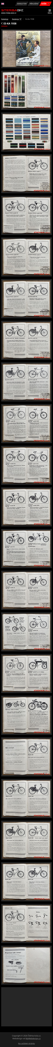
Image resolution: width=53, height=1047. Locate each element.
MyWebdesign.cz (33, 1038)
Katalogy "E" (17, 19)
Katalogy (4, 19)
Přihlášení (34, 4)
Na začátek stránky (26, 1043)
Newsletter (22, 4)
